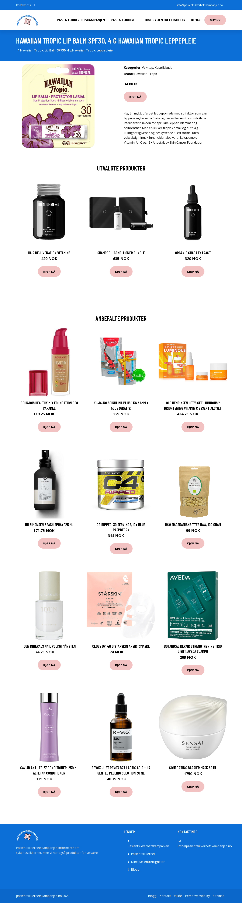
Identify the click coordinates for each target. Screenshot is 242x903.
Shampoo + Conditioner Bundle (121, 252)
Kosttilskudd (163, 67)
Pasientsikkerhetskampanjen (81, 20)
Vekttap (147, 67)
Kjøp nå (135, 97)
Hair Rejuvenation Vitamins (49, 252)
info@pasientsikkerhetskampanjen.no (200, 5)
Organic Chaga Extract (193, 252)
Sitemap (218, 896)
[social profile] (35, 5)
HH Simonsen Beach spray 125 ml (49, 524)
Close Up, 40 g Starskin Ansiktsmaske (121, 646)
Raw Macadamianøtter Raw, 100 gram (193, 524)
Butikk (215, 20)
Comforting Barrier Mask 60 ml (193, 767)
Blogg (196, 20)
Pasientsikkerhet (125, 20)
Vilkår (178, 896)
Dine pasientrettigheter (165, 20)
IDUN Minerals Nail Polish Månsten (49, 646)
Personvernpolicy (197, 896)
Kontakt (165, 896)
